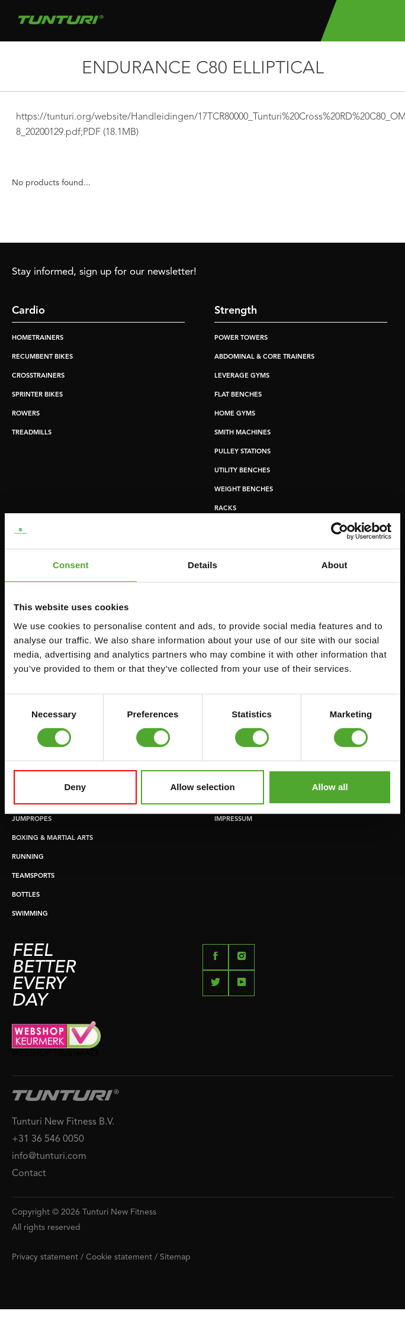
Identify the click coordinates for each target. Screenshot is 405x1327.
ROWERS (26, 414)
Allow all (330, 787)
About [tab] (335, 565)
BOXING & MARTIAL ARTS (52, 838)
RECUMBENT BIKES (42, 357)
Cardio (28, 310)
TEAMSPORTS (33, 876)
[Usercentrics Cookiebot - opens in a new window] (339, 531)
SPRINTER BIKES (37, 395)
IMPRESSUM (233, 819)
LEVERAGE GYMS (241, 376)
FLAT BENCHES (238, 395)
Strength (235, 310)
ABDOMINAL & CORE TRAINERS (264, 357)
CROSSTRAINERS (38, 376)
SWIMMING (30, 914)
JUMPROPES (32, 819)
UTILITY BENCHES (242, 471)
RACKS (225, 508)
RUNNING (28, 857)
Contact (29, 1173)
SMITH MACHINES (242, 433)
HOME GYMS (234, 414)
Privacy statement (45, 1257)
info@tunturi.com (49, 1156)
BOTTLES (26, 895)
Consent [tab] (71, 565)
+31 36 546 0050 (48, 1139)
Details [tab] (202, 565)
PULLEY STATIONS (242, 452)
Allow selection (202, 787)
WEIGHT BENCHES (243, 490)
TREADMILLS (32, 433)
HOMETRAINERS (37, 338)
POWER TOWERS (241, 338)
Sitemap (175, 1257)
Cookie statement (119, 1257)
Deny (75, 787)
